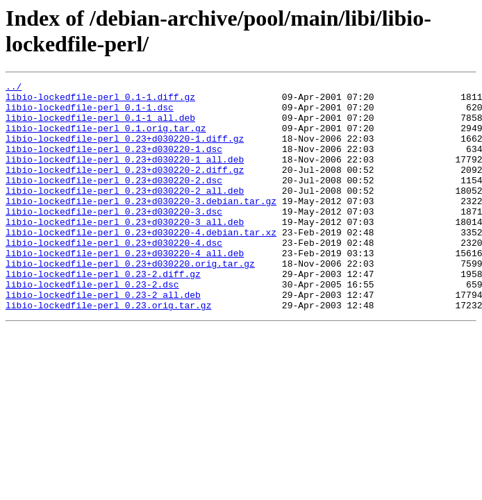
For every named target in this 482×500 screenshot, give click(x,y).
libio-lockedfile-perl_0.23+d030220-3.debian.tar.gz (141, 225)
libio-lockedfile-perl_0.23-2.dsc (92, 325)
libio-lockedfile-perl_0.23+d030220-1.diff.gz (125, 150)
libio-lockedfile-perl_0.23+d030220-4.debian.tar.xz (141, 263)
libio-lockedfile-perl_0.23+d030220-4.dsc (114, 275)
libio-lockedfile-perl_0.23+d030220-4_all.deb (125, 288)
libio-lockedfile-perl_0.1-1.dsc (90, 113)
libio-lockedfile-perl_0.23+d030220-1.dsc (114, 163)
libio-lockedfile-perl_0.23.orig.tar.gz (108, 350)
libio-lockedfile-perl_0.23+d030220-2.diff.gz (125, 188)
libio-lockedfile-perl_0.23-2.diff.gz (103, 313)
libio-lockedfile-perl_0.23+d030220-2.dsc (114, 200)
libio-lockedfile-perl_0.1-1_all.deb (100, 125)
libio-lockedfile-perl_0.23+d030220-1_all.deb (125, 175)
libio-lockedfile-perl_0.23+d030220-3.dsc (114, 238)
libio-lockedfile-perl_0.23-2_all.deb (103, 338)
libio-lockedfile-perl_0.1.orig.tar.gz (106, 138)
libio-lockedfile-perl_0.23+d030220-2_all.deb (125, 213)
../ (14, 88)
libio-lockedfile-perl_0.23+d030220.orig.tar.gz (130, 300)
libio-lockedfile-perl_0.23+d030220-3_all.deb (125, 250)
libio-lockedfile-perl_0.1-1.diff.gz (100, 100)
